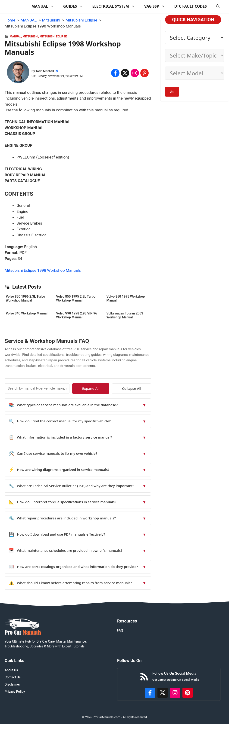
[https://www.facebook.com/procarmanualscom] (150, 693)
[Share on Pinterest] (144, 73)
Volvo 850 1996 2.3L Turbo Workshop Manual (25, 298)
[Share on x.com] (125, 73)
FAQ (120, 630)
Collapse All (137, 388)
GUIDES (75, 6)
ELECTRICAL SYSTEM (115, 6)
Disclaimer (12, 684)
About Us (11, 670)
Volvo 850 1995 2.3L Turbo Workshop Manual (75, 298)
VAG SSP (157, 6)
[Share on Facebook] (115, 73)
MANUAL (45, 6)
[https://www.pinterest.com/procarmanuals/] (187, 693)
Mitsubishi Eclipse (53, 36)
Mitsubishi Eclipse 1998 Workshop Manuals (43, 270)
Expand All (108, 388)
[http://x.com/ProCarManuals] (162, 693)
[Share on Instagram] (135, 73)
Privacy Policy (15, 691)
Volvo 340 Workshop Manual (26, 313)
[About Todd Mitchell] (18, 73)
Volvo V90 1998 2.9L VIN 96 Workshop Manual (76, 315)
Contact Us (13, 677)
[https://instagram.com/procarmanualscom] (175, 693)
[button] (217, 6)
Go (172, 91)
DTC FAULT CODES (190, 6)
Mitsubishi (30, 36)
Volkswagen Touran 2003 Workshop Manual (125, 315)
